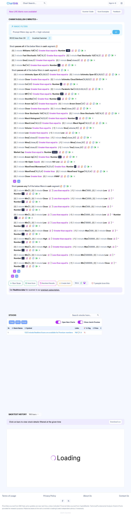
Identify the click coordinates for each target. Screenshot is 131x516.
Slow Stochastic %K (34, 113)
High (45, 239)
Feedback (116, 12)
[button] (45, 3)
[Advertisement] (66, 301)
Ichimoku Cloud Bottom (72, 79)
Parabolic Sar (68, 89)
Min (26, 190)
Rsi (24, 65)
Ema (25, 60)
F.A (80, 333)
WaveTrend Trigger (75, 171)
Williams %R (28, 50)
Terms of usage (9, 496)
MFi (26, 94)
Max (27, 231)
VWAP (57, 176)
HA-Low (56, 162)
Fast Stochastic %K (31, 55)
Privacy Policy (49, 496)
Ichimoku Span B (88, 74)
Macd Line (29, 123)
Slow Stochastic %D (89, 113)
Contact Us (124, 496)
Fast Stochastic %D (86, 55)
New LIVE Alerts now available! (23, 12)
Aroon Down (75, 104)
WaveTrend (30, 171)
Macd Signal (78, 123)
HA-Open (29, 162)
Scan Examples (103, 12)
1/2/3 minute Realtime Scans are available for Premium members (49, 333)
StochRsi (29, 99)
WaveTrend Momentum (35, 166)
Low (27, 133)
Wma (27, 142)
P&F (76, 333)
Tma (27, 147)
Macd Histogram (32, 118)
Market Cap (19, 152)
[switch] (58, 322)
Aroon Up (29, 104)
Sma (64, 108)
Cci (26, 84)
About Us (87, 496)
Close (27, 79)
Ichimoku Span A (32, 74)
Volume (28, 128)
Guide (87, 12)
